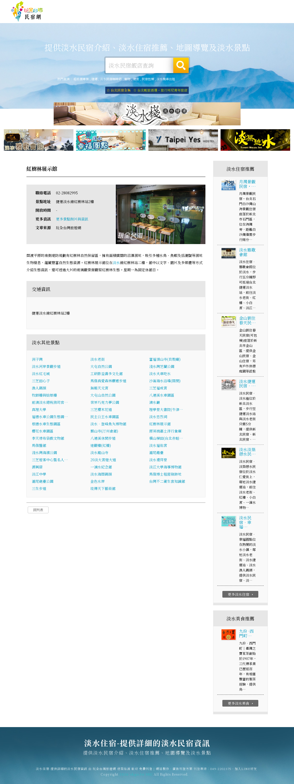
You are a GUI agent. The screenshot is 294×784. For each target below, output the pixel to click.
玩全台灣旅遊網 (183, 6)
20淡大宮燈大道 (103, 460)
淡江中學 (39, 474)
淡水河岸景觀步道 (46, 366)
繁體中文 (269, 5)
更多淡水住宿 (241, 594)
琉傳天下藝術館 (103, 488)
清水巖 (154, 402)
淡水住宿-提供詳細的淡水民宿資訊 (27, 11)
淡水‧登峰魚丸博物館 (108, 424)
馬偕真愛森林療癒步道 (108, 381)
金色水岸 (97, 481)
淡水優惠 (212, 18)
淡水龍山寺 (99, 452)
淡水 (116, 263)
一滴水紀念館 (101, 467)
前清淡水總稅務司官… (50, 402)
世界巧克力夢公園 (104, 402)
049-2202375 (220, 771)
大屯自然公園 (101, 366)
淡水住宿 (109, 16)
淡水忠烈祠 (158, 416)
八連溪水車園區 (161, 395)
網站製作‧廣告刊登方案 (233, 6)
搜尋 (181, 65)
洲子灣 (37, 359)
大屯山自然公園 (103, 395)
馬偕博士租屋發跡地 (165, 474)
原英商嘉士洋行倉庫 (165, 431)
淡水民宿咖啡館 (111, 79)
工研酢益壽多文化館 (106, 373)
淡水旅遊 (171, 16)
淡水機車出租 (166, 79)
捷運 (94, 79)
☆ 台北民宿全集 (119, 90)
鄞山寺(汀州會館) (104, 431)
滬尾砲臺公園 (42, 481)
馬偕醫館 (39, 445)
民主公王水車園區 (104, 416)
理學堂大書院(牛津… (166, 409)
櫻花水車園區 (42, 431)
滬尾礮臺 (156, 452)
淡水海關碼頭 (101, 474)
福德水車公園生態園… (50, 416)
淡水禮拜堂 (158, 460)
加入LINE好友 (246, 771)
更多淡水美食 (241, 703)
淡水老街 (97, 359)
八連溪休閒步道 (103, 438)
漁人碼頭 (39, 388)
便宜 (136, 79)
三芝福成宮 (158, 388)
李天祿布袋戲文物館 (48, 438)
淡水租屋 (129, 16)
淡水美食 (191, 17)
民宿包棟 (148, 79)
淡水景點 (253, 20)
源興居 (37, 467)
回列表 (38, 510)
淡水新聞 (232, 19)
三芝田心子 (41, 381)
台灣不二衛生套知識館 (167, 481)
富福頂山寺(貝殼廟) (165, 359)
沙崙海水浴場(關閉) (165, 381)
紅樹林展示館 (160, 424)
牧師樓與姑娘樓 (44, 395)
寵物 (127, 79)
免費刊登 (205, 6)
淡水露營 (150, 16)
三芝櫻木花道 (101, 409)
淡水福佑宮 (158, 445)
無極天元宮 (99, 388)
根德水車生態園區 (46, 424)
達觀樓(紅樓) (100, 445)
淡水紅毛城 (41, 373)
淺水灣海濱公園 (44, 452)
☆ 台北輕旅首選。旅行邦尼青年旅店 (160, 90)
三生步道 (39, 488)
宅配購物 (273, 21)
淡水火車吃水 (160, 373)
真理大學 (39, 409)
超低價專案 (81, 79)
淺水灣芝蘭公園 (161, 366)
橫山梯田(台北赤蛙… (166, 438)
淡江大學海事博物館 (165, 467)
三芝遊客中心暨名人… (50, 460)
